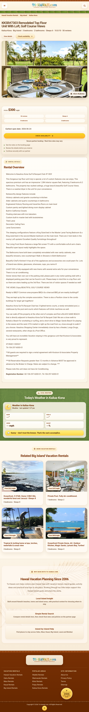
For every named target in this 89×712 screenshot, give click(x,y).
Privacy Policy (66, 678)
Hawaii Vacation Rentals (10, 15)
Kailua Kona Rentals (40, 688)
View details (8, 36)
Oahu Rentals (9, 678)
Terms (63, 681)
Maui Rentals (9, 681)
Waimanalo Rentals (39, 678)
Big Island (23, 15)
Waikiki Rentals (38, 675)
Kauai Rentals (9, 685)
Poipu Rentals (37, 685)
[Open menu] (4, 6)
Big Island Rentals (10, 688)
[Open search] (84, 6)
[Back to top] (44, 708)
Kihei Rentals (37, 681)
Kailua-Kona (33, 15)
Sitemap (64, 685)
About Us (64, 675)
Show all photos (77, 94)
